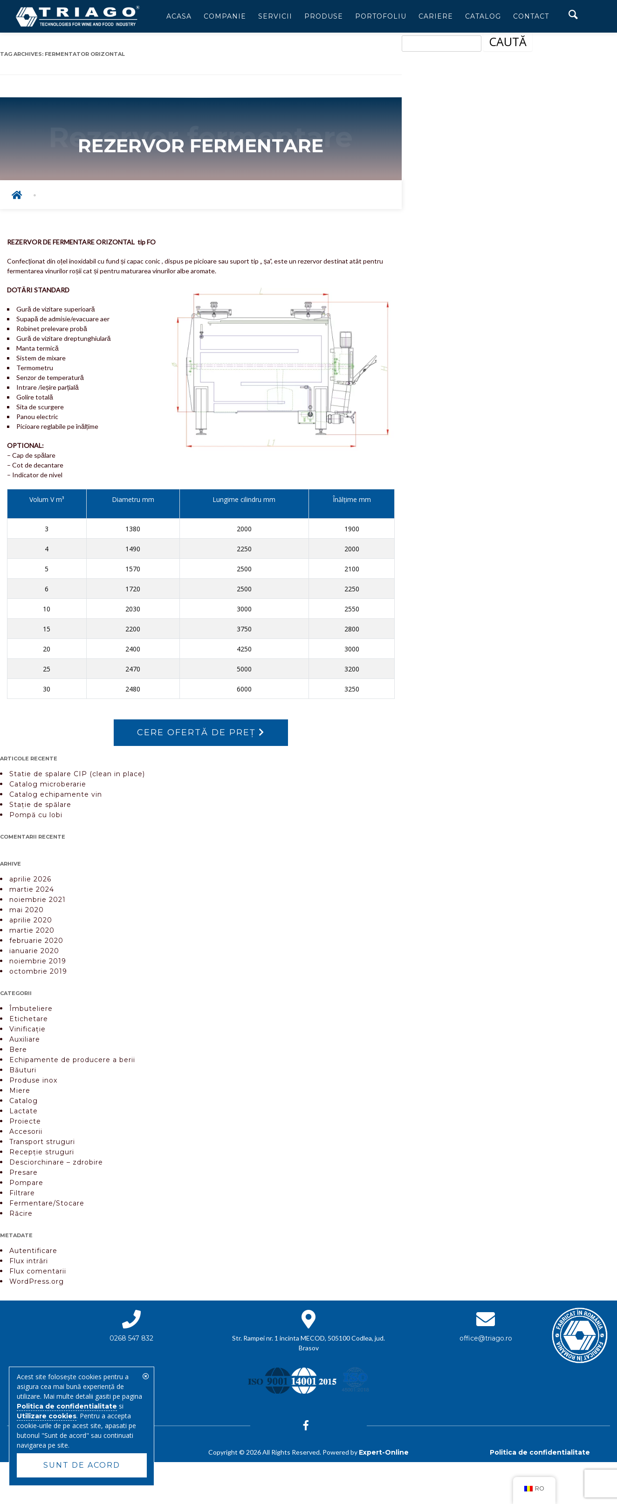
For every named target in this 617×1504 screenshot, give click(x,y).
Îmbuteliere (31, 1008)
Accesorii (25, 1131)
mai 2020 (26, 910)
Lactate (23, 1111)
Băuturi (22, 1070)
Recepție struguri (41, 1152)
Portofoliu (380, 16)
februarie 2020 (36, 940)
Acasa (179, 16)
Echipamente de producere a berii (72, 1060)
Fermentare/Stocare (46, 1203)
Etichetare (28, 1019)
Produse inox (33, 1080)
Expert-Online (384, 1452)
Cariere (435, 16)
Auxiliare (24, 1039)
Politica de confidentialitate (540, 1452)
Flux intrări (28, 1261)
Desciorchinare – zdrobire (56, 1162)
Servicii (275, 16)
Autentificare (33, 1251)
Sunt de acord (81, 1465)
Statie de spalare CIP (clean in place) (77, 774)
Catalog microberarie (47, 784)
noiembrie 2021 (37, 899)
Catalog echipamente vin (55, 794)
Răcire (21, 1213)
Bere (18, 1049)
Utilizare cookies (46, 1416)
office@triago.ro (485, 1338)
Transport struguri (42, 1142)
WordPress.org (36, 1281)
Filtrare (22, 1193)
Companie (225, 16)
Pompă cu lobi (35, 815)
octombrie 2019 (38, 971)
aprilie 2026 (30, 879)
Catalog (483, 16)
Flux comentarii (37, 1271)
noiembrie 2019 (37, 961)
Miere (19, 1090)
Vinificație (27, 1029)
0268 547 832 (131, 1338)
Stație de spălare (40, 804)
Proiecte (25, 1121)
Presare (23, 1172)
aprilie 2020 (30, 920)
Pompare (26, 1183)
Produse (323, 16)
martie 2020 (32, 930)
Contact (531, 16)
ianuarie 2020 (34, 951)
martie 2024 (31, 889)
